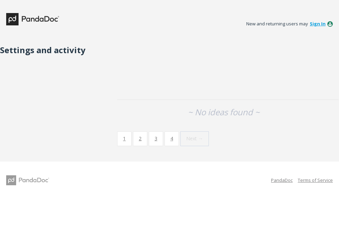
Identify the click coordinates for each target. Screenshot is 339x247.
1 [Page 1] (124, 138)
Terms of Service (315, 180)
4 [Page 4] (171, 138)
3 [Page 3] (156, 138)
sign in (318, 24)
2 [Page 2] (140, 138)
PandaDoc (282, 180)
